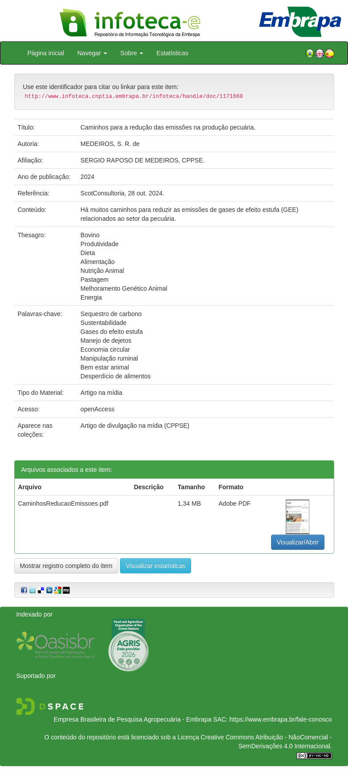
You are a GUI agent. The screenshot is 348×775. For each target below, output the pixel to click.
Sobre (131, 53)
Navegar (92, 53)
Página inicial (46, 53)
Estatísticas (172, 53)
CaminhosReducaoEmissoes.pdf (63, 503)
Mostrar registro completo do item (66, 565)
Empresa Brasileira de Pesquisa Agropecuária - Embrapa (133, 719)
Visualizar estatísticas (155, 565)
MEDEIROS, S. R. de (110, 143)
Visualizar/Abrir (298, 542)
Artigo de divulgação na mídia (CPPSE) (134, 425)
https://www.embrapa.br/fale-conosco (280, 719)
